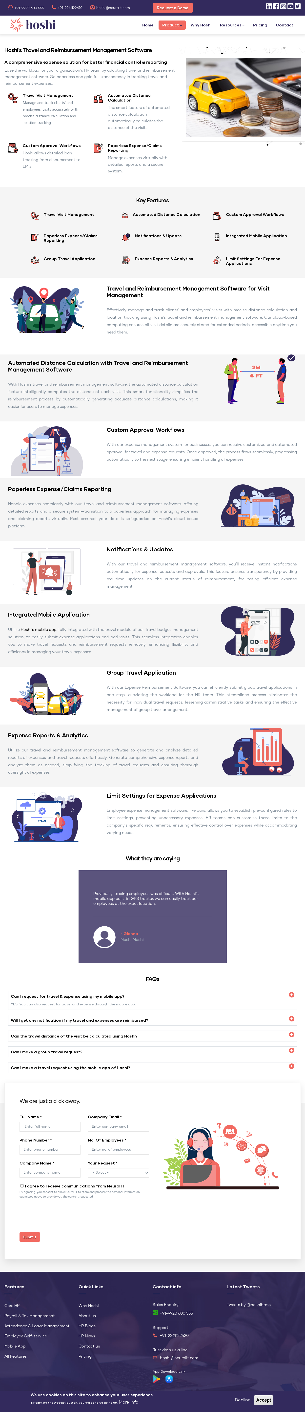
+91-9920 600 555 (26, 8)
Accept (263, 1400)
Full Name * (31, 1116)
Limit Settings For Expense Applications (253, 261)
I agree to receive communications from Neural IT (75, 1186)
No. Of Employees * (107, 1140)
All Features (15, 1356)
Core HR (12, 1306)
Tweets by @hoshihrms (249, 1305)
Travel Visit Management (48, 95)
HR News (87, 1336)
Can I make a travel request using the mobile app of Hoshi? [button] (70, 1067)
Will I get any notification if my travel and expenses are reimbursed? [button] (79, 1020)
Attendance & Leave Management (37, 1326)
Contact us (89, 1346)
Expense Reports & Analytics (164, 258)
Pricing (260, 24)
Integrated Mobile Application (256, 235)
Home (148, 24)
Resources (232, 25)
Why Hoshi (201, 24)
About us (87, 1316)
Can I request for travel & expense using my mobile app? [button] (67, 996)
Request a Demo (172, 7)
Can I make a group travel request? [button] (46, 1051)
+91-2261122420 (174, 1336)
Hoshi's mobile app (38, 630)
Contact (284, 24)
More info (128, 1402)
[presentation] (57, 1218)
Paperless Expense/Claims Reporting (135, 147)
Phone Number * (36, 1140)
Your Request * (103, 1163)
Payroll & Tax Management (29, 1316)
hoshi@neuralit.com (110, 8)
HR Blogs (87, 1326)
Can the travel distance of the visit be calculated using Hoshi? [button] (74, 1036)
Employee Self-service (25, 1336)
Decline (243, 1400)
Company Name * (37, 1163)
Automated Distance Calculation (129, 97)
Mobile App (14, 1346)
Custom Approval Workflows (52, 145)
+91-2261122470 (66, 8)
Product (172, 25)
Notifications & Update (158, 235)
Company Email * (105, 1116)
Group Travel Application (69, 258)
